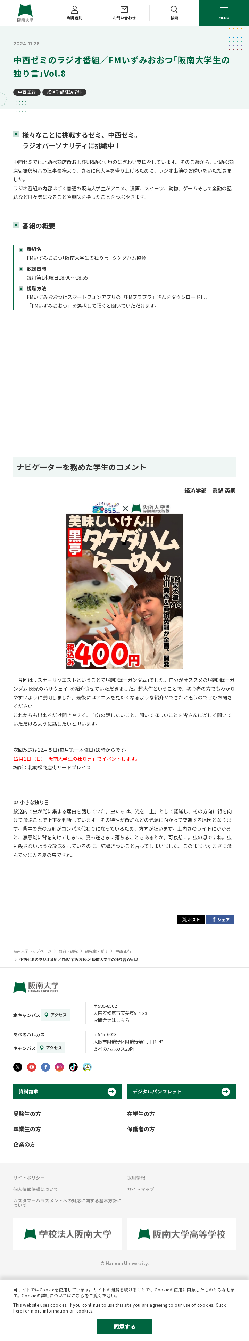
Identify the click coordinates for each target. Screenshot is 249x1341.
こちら (78, 1295)
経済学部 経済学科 (64, 92)
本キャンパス (26, 1015)
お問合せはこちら (111, 1020)
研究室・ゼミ (96, 951)
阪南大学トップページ (32, 951)
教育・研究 (68, 951)
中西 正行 (27, 92)
